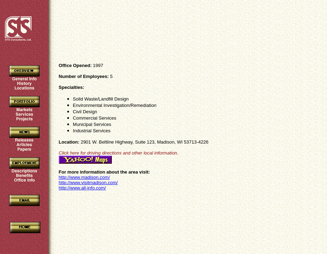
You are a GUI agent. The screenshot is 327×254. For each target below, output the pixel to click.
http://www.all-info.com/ (82, 187)
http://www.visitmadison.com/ (88, 182)
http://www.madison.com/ (84, 177)
